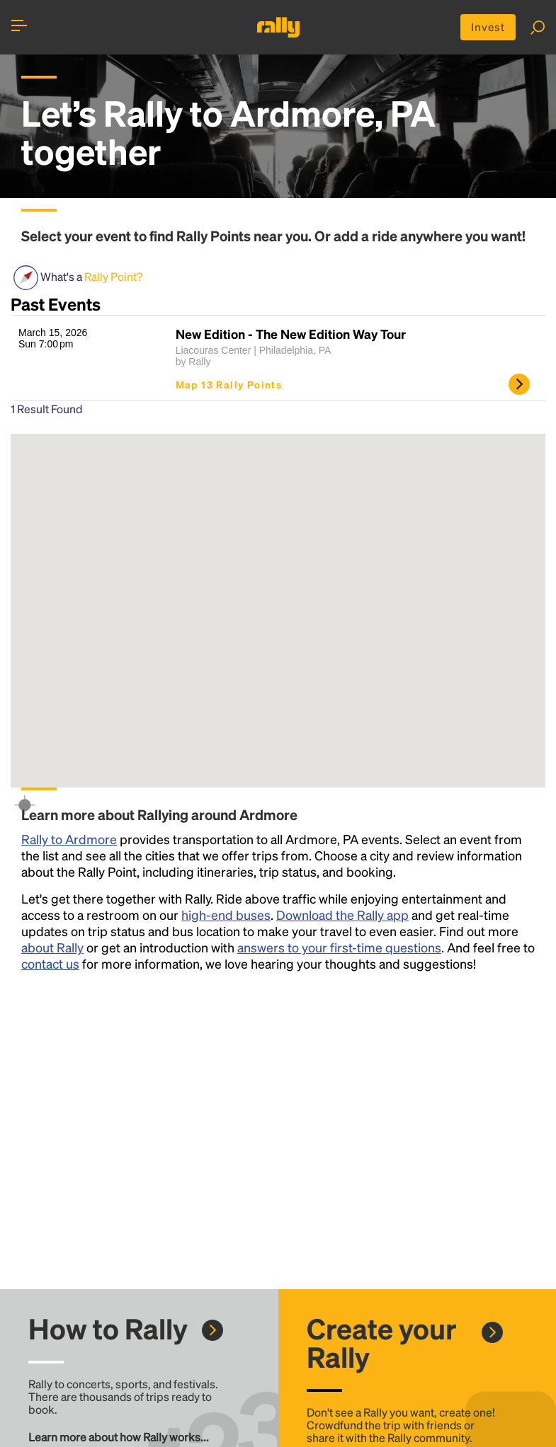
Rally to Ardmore (69, 839)
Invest (487, 27)
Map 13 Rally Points (229, 385)
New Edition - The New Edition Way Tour (291, 335)
